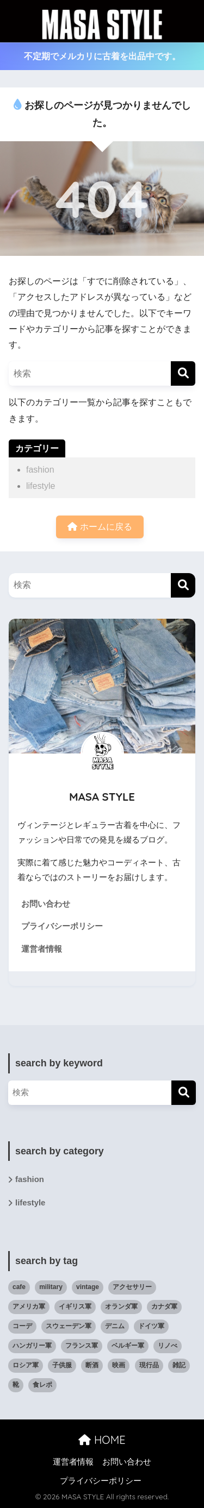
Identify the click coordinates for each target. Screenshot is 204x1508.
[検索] (183, 373)
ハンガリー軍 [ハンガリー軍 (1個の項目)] (32, 1345)
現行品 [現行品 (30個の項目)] (149, 1365)
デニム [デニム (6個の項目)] (115, 1326)
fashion (40, 469)
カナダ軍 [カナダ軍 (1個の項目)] (164, 1306)
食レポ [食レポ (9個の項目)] (42, 1384)
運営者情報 (41, 949)
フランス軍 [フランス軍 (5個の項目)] (81, 1345)
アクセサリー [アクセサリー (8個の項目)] (132, 1287)
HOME (101, 1440)
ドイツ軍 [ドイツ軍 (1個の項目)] (151, 1326)
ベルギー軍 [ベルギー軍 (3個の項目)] (128, 1345)
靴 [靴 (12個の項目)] (16, 1384)
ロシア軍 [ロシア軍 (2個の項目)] (26, 1365)
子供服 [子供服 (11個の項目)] (62, 1365)
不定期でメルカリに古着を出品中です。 (102, 56)
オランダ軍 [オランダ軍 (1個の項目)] (121, 1306)
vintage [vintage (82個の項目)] (87, 1287)
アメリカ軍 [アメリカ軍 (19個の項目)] (29, 1306)
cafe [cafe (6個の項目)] (19, 1287)
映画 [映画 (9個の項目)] (118, 1365)
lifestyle (40, 486)
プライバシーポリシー (62, 926)
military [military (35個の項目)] (51, 1287)
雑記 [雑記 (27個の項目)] (179, 1365)
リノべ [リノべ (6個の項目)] (167, 1345)
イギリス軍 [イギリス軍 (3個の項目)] (75, 1306)
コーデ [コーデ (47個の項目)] (22, 1326)
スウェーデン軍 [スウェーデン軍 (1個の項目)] (68, 1326)
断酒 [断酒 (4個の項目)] (91, 1365)
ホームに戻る (99, 526)
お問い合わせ (45, 904)
